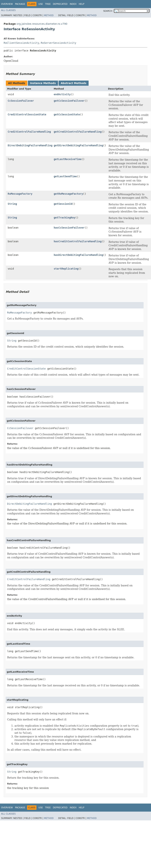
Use (40, 4)
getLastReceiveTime (67, 159)
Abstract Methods (73, 83)
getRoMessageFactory (68, 193)
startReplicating (66, 268)
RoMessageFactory (20, 193)
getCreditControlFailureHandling (77, 131)
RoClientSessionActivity (21, 42)
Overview (7, 4)
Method (49, 15)
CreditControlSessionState (27, 114)
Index (73, 4)
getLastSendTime (65, 176)
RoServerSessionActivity (58, 42)
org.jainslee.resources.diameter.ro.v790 (41, 23)
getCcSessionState (67, 114)
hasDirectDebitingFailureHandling (78, 254)
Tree (48, 4)
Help (81, 4)
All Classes (8, 10)
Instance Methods (43, 83)
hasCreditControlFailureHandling (77, 241)
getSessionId (63, 203)
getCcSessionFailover (69, 100)
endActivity (62, 94)
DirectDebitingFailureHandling (30, 145)
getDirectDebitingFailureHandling (78, 145)
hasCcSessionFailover (69, 227)
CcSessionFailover (21, 100)
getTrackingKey (64, 217)
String (12, 203)
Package (20, 4)
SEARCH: (108, 11)
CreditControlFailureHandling (29, 131)
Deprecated (60, 4)
